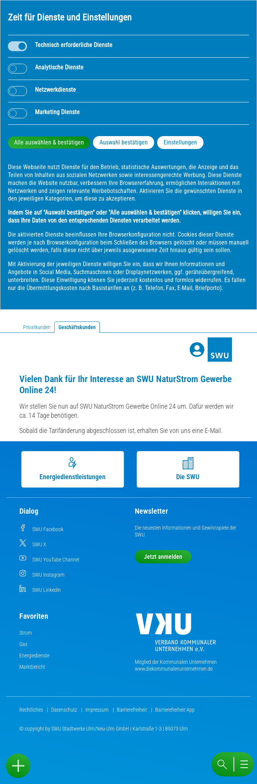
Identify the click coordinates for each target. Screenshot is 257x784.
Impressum (97, 710)
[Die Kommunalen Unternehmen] (176, 635)
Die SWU (189, 469)
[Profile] (197, 349)
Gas (23, 644)
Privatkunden (36, 327)
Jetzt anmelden (163, 556)
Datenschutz (64, 710)
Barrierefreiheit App (175, 710)
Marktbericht (32, 667)
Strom (25, 633)
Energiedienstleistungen (74, 469)
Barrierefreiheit (132, 710)
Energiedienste (34, 655)
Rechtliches (31, 710)
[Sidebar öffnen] (18, 766)
